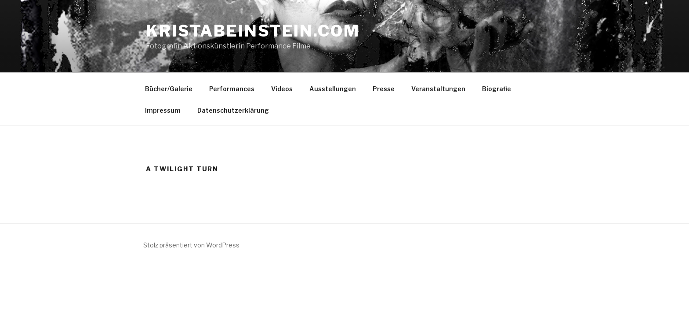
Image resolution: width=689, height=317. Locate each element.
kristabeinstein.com (253, 31)
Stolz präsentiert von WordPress (191, 245)
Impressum (163, 110)
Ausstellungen (332, 88)
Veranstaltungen (438, 88)
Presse (384, 88)
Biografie (496, 88)
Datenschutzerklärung (233, 110)
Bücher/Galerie (168, 88)
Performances (231, 88)
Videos (282, 88)
